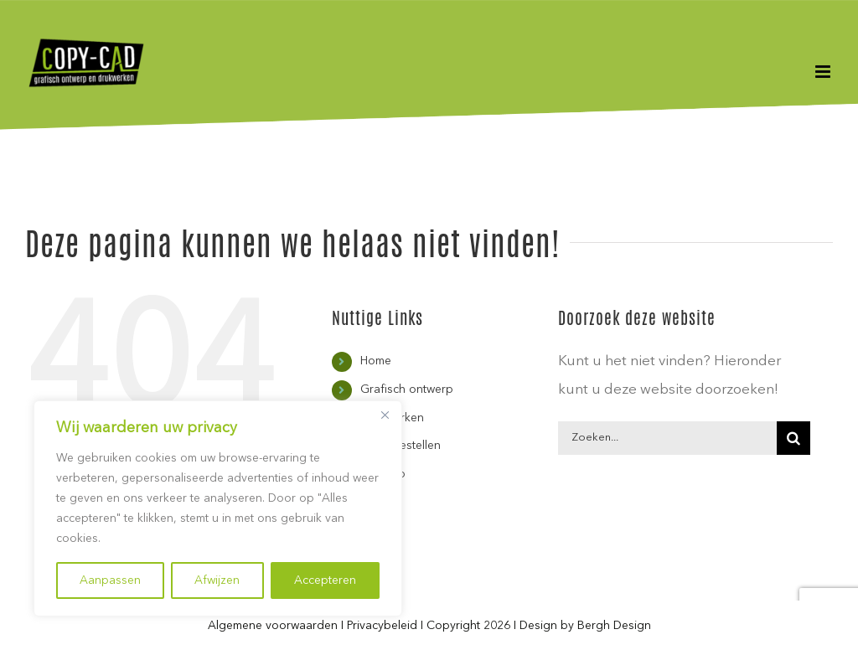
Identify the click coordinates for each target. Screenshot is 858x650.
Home (375, 361)
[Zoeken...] (667, 438)
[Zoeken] (793, 438)
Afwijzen (217, 580)
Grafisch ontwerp (406, 389)
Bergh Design (614, 626)
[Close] (385, 415)
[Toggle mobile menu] (824, 71)
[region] (218, 508)
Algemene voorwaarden (273, 626)
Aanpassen (110, 580)
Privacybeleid (382, 626)
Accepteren (325, 580)
